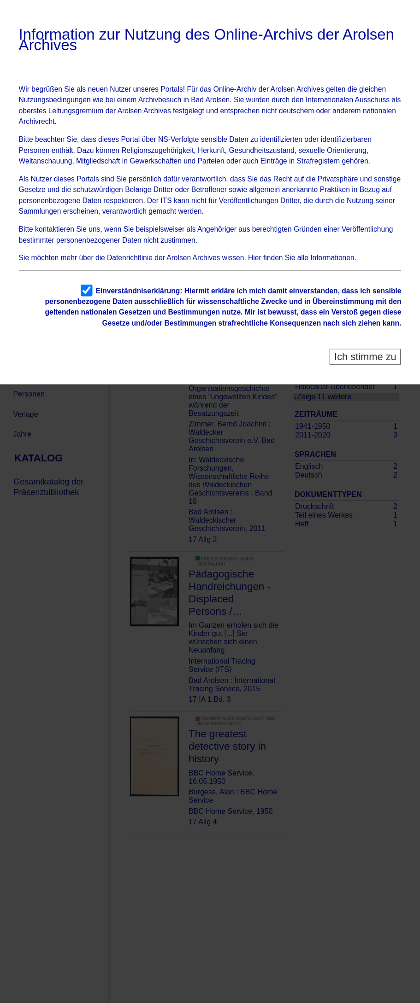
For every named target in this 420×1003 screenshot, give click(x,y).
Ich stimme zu (365, 356)
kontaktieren (54, 229)
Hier (254, 258)
